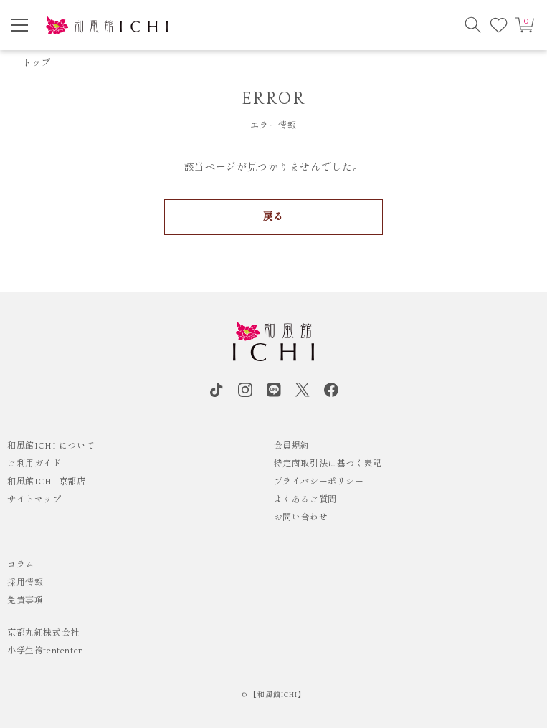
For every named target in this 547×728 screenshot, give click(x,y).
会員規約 (292, 446)
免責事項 (25, 600)
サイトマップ (34, 499)
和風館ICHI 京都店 (46, 482)
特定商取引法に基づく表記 (328, 464)
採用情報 (25, 583)
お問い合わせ (301, 517)
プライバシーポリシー (319, 482)
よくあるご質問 (305, 499)
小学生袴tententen (45, 651)
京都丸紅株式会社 (43, 633)
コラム (20, 565)
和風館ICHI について (51, 446)
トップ (36, 63)
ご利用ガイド (34, 464)
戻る (273, 217)
